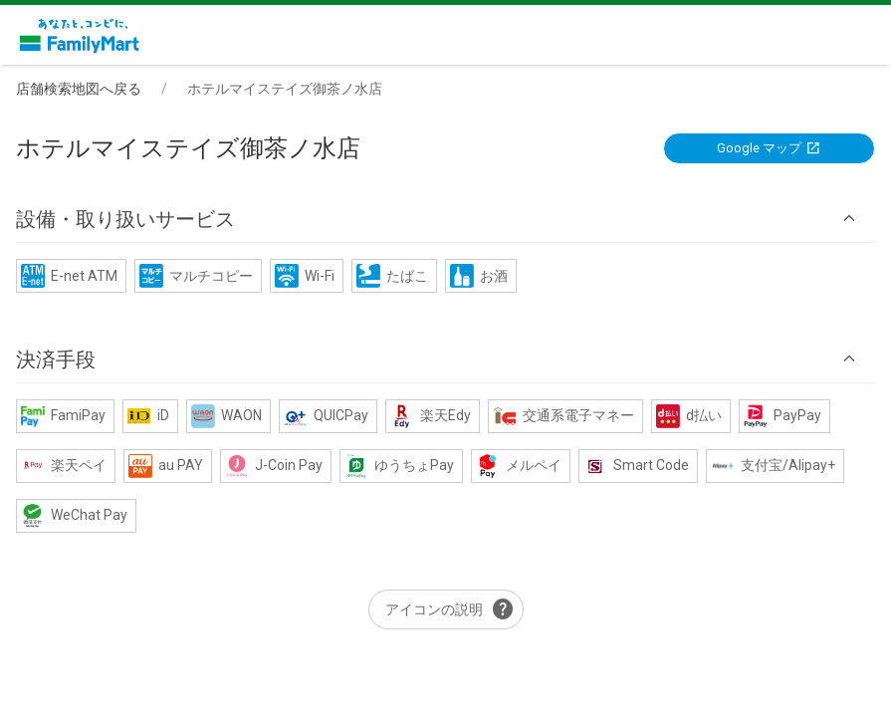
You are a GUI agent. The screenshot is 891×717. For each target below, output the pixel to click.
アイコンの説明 (450, 609)
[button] (445, 218)
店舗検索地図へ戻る (78, 89)
